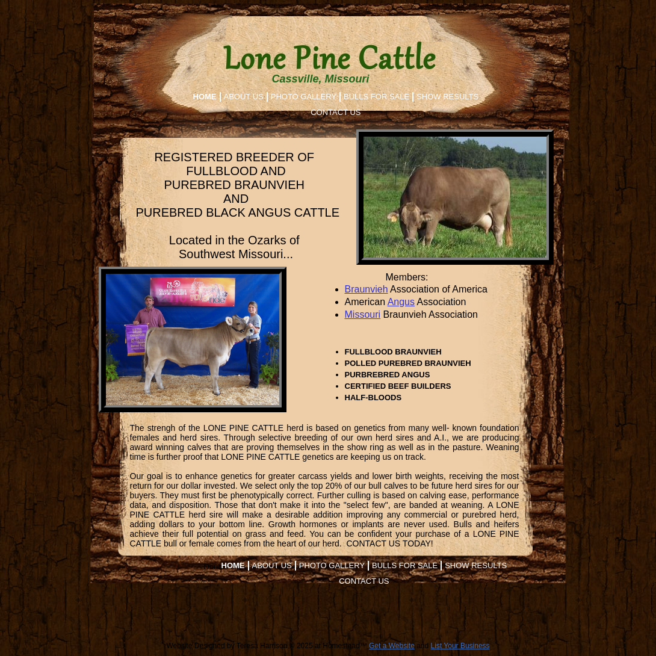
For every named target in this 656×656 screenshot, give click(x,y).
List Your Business (460, 646)
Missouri (363, 314)
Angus (401, 302)
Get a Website (392, 646)
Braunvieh (366, 289)
